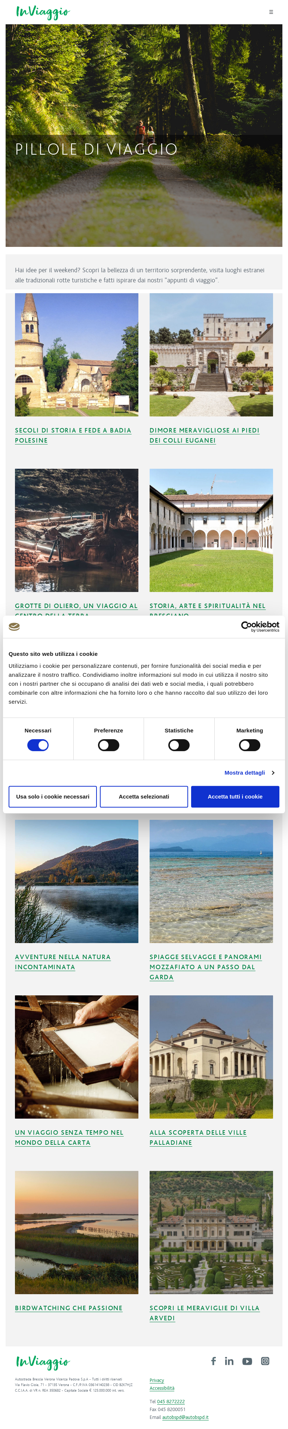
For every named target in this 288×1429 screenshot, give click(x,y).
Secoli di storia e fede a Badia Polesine (73, 435)
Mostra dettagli (244, 772)
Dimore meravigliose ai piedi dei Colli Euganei (205, 435)
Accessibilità (162, 1388)
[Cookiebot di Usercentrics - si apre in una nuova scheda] (246, 626)
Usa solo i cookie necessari (52, 796)
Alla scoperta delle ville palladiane (198, 1138)
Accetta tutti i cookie (235, 796)
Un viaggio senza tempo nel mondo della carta (69, 1138)
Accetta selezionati (144, 796)
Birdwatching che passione (69, 1308)
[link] (213, 1360)
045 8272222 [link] (171, 1402)
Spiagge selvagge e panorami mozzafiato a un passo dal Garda (206, 967)
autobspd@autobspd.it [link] (185, 1417)
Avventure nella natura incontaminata (63, 962)
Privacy (157, 1380)
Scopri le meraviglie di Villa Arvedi (205, 1313)
